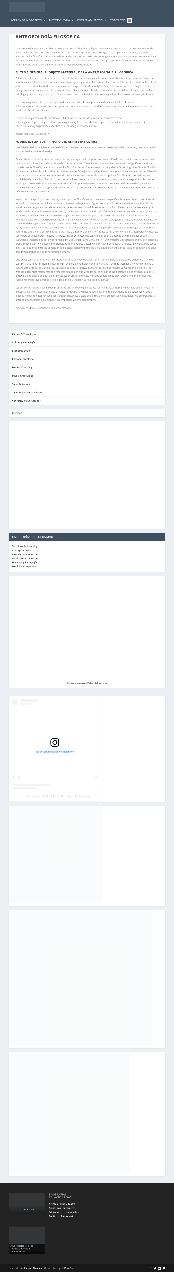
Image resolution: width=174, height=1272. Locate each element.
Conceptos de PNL (22, 550)
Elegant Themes (33, 1268)
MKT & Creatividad (22, 375)
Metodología (61, 20)
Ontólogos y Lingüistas (25, 558)
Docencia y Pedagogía (24, 562)
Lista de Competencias (25, 554)
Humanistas (72, 1212)
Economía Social (21, 350)
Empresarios (68, 1216)
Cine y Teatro (67, 1204)
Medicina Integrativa (24, 566)
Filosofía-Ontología (23, 359)
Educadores (55, 1212)
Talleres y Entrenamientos (27, 392)
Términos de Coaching (25, 546)
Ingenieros (69, 1208)
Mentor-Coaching (22, 367)
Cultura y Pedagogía (23, 342)
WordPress (69, 1268)
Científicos (55, 1208)
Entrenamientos (91, 20)
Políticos (54, 1216)
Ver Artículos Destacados (26, 400)
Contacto (117, 20)
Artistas (53, 1204)
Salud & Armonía (21, 384)
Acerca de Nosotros (28, 20)
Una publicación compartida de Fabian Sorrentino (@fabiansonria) (55, 796)
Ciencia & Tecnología (24, 334)
